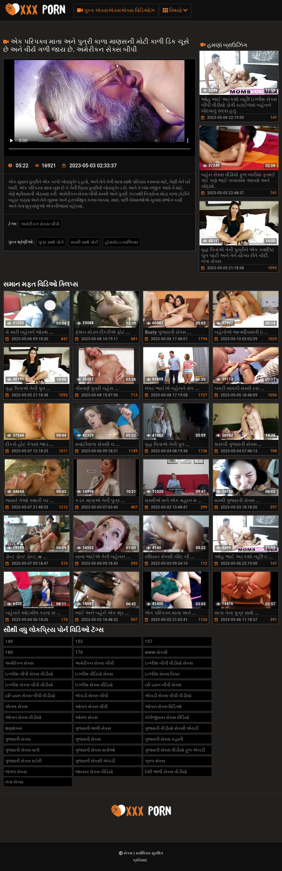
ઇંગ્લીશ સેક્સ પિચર (162, 673)
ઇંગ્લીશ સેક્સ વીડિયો (94, 684)
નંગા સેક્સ (14, 781)
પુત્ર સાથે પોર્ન (51, 242)
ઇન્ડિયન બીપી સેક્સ (163, 684)
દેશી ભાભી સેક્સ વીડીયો (166, 771)
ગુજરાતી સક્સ (18, 739)
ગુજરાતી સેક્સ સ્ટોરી (23, 760)
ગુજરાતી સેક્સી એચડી (95, 760)
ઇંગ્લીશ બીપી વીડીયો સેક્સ (169, 663)
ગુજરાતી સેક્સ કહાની (164, 739)
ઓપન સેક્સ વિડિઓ (163, 706)
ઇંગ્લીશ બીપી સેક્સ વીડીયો (29, 673)
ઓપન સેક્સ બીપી (91, 706)
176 (79, 652)
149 (9, 641)
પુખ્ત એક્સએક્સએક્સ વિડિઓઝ (116, 10)
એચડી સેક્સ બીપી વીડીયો (168, 695)
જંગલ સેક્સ (16, 771)
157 (149, 641)
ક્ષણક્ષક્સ (13, 728)
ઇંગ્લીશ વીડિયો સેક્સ (94, 673)
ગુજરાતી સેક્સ (88, 739)
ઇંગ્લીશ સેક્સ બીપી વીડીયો (29, 684)
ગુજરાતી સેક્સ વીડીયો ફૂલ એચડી (175, 750)
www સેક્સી (156, 652)
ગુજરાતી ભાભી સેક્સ (93, 728)
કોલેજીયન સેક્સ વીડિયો (167, 717)
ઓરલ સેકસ (86, 717)
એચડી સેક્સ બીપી (91, 695)
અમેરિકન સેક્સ (19, 663)
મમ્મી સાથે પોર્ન (84, 242)
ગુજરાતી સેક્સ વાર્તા (22, 750)
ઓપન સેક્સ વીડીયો (23, 717)
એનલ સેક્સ (16, 706)
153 (79, 641)
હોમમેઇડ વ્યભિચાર (121, 242)
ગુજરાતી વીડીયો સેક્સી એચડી (172, 728)
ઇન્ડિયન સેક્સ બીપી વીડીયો (30, 695)
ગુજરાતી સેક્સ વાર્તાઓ (95, 750)
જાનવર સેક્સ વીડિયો (94, 771)
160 (9, 652)
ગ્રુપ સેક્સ (155, 760)
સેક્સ (129, 853)
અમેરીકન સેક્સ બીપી (40, 223)
